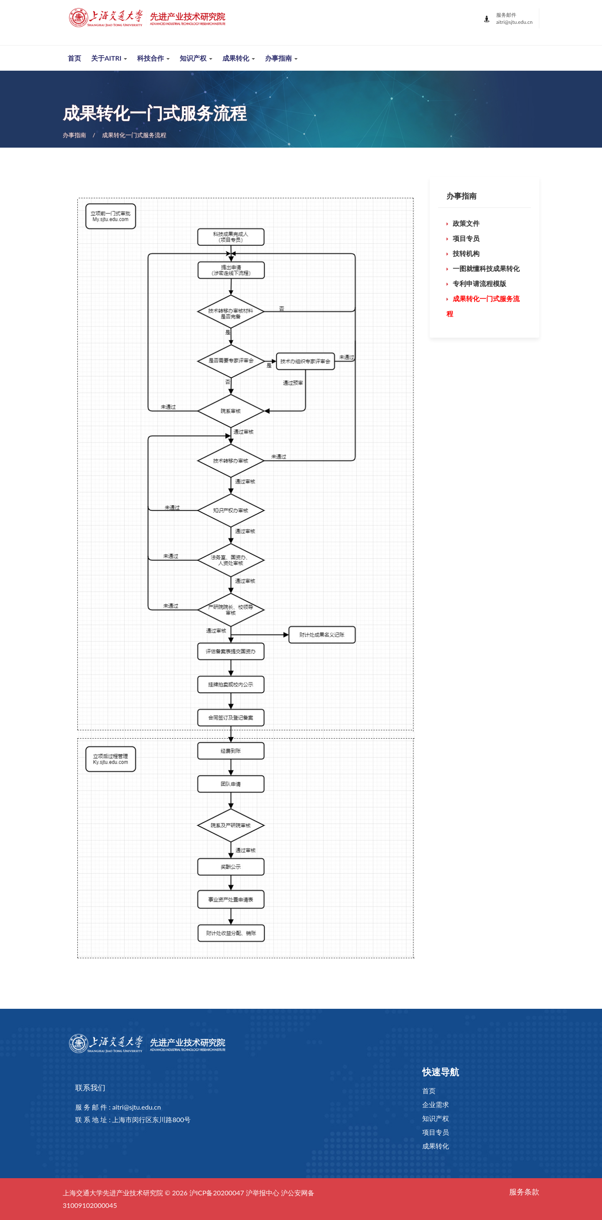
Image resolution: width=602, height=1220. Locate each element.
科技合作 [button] (153, 58)
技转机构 (466, 253)
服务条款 (524, 1191)
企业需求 (435, 1104)
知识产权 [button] (196, 58)
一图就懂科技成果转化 (486, 268)
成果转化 (435, 1146)
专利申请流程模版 (479, 283)
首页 (74, 58)
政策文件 (466, 223)
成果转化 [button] (238, 58)
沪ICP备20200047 (216, 1193)
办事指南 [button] (281, 58)
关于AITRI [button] (109, 58)
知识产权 (435, 1118)
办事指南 (74, 134)
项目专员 (466, 238)
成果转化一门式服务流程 (134, 134)
